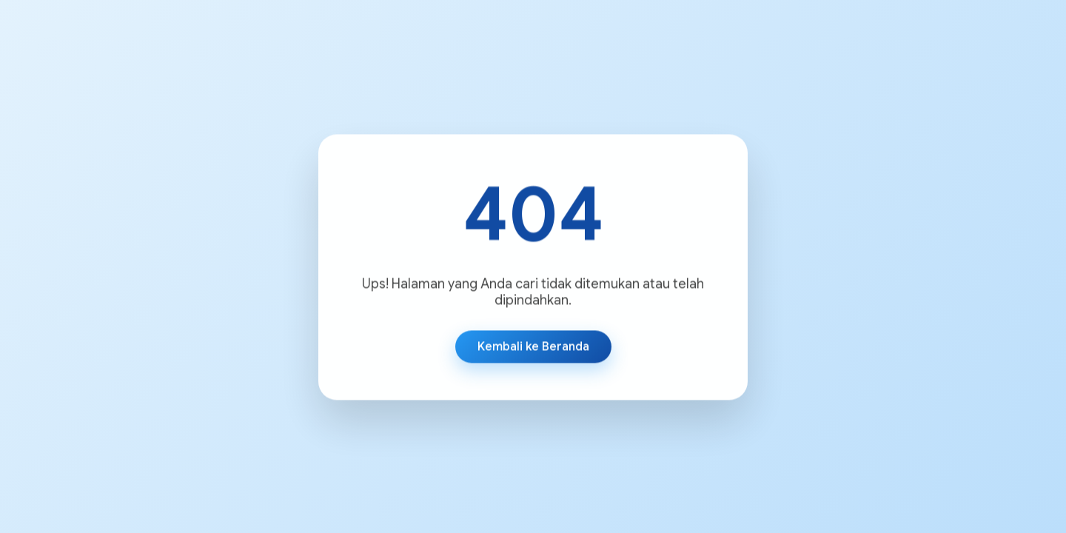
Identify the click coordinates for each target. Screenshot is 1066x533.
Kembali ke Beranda (533, 347)
